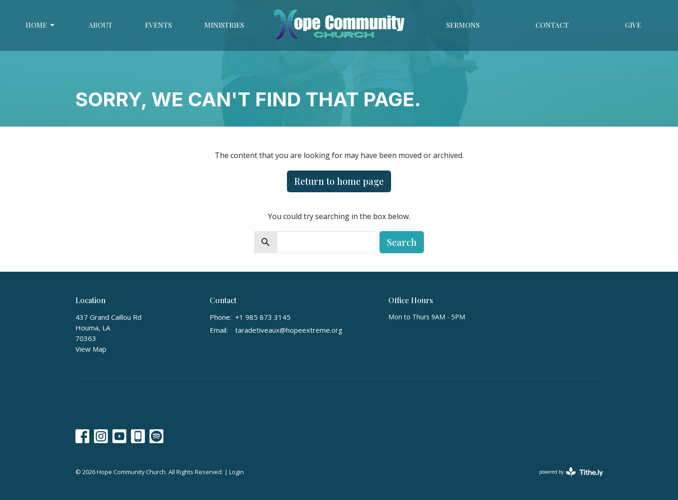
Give (633, 25)
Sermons (462, 25)
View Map (90, 349)
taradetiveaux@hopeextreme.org (288, 330)
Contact (552, 25)
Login (236, 472)
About (100, 25)
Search (402, 242)
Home (40, 25)
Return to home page (339, 181)
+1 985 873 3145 (263, 317)
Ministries (224, 25)
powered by (571, 472)
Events (158, 25)
